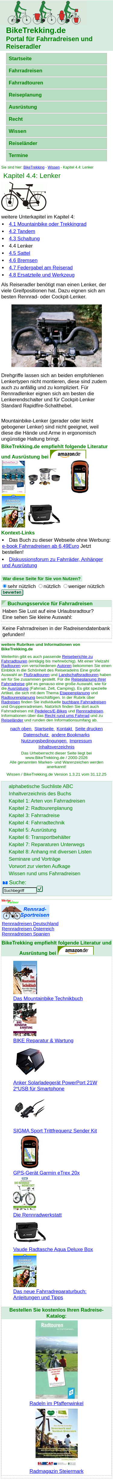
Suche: (17, 882)
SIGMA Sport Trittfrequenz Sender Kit (55, 1128)
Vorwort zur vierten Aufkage (39, 866)
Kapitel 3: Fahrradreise (34, 815)
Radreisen (10, 702)
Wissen (17, 131)
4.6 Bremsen (23, 260)
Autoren (64, 665)
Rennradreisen (89, 711)
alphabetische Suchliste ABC (41, 786)
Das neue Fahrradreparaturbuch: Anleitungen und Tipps (49, 1291)
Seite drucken (89, 728)
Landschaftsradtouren (79, 674)
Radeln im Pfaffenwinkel (56, 1400)
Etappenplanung (75, 693)
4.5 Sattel (19, 253)
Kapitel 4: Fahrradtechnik (37, 823)
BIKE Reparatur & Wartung (43, 1037)
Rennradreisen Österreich (28, 928)
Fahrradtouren (26, 83)
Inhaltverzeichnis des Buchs (40, 794)
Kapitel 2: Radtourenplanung (41, 808)
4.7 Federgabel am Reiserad (41, 268)
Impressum (81, 740)
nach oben (21, 728)
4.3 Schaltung (24, 239)
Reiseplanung (25, 95)
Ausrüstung (23, 107)
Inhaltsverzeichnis (56, 746)
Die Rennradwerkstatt (37, 1212)
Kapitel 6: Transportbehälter (40, 837)
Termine (18, 155)
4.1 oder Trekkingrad (47, 224)
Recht (16, 119)
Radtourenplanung (18, 697)
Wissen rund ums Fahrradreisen (44, 873)
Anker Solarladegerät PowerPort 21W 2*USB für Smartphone (55, 1083)
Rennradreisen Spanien (26, 933)
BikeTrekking (34, 167)
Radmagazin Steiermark (56, 1468)
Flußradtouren (36, 674)
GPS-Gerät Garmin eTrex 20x (46, 1170)
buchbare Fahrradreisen (84, 702)
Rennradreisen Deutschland (30, 923)
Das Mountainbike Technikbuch (48, 995)
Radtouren (10, 665)
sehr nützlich (22, 586)
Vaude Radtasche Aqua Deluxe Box (53, 1246)
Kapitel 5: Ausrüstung (32, 830)
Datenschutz (37, 734)
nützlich (52, 586)
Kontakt (65, 728)
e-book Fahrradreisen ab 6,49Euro (40, 546)
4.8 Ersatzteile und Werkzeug (42, 275)
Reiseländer (23, 143)
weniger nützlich (86, 586)
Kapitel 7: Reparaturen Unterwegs (47, 844)
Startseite (20, 58)
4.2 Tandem (22, 231)
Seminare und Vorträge (35, 859)
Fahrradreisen (25, 71)
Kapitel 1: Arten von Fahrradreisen (47, 801)
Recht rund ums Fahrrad (67, 715)
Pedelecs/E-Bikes (51, 711)
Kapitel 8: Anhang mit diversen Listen (50, 852)
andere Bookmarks (70, 734)
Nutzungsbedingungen (44, 740)
